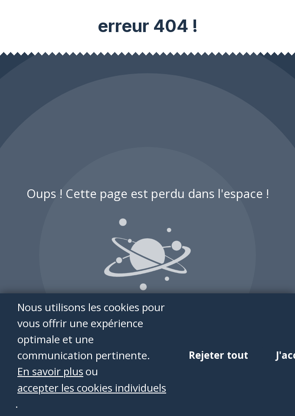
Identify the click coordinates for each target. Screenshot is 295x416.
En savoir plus (50, 371)
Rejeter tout (218, 355)
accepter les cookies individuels (91, 387)
